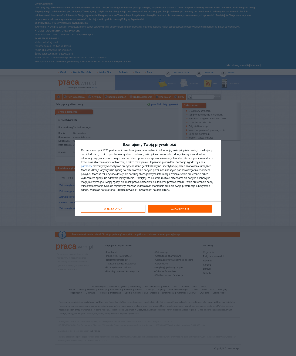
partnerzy (86, 166)
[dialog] (148, 178)
